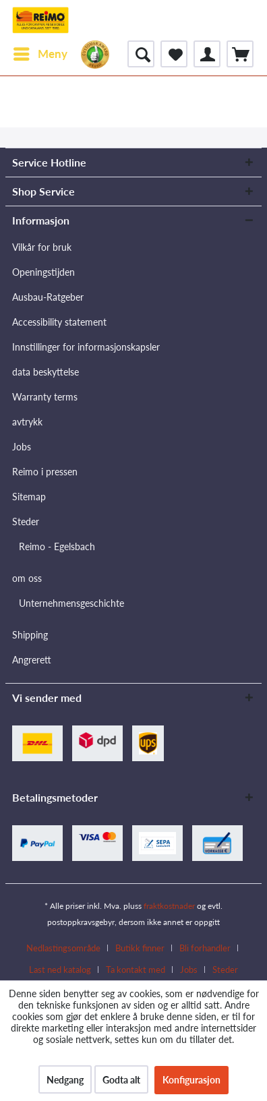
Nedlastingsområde (63, 948)
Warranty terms (45, 397)
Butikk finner (140, 948)
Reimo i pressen (45, 471)
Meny (40, 52)
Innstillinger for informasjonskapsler (86, 347)
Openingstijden (43, 272)
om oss (27, 578)
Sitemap (29, 496)
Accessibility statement (59, 322)
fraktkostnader (169, 906)
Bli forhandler (205, 948)
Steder (25, 521)
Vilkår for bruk (41, 247)
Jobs (21, 446)
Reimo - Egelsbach (57, 546)
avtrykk (27, 421)
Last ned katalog (60, 969)
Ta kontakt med (135, 969)
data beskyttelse (45, 372)
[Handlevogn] (240, 53)
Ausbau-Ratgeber (48, 297)
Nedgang (65, 1079)
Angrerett (31, 659)
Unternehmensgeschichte (71, 603)
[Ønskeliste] (173, 53)
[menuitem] (39, 53)
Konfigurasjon (191, 1079)
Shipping (30, 635)
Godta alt (121, 1079)
